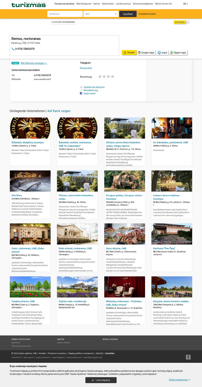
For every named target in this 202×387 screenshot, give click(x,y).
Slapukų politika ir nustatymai (81, 353)
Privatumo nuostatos (57, 353)
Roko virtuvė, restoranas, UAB (75, 248)
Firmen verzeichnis (64, 3)
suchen (128, 14)
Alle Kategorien (83, 3)
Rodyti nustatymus (179, 380)
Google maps (146, 52)
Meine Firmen (163, 3)
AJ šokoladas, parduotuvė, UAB (170, 142)
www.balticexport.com (93, 357)
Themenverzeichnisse (21, 346)
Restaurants (86, 68)
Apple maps (178, 52)
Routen (67, 343)
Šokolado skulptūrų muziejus (28, 142)
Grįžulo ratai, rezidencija (72, 301)
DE (185, 3)
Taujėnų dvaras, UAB (23, 301)
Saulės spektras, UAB (27, 353)
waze (162, 53)
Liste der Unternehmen (63, 22)
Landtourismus (123, 3)
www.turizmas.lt (43, 357)
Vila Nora (17, 195)
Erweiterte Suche (147, 14)
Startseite (15, 343)
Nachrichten (108, 3)
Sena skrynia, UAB (116, 248)
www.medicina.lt (74, 357)
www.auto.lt (29, 357)
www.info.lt (16, 357)
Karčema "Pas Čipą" (164, 248)
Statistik (99, 353)
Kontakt (42, 353)
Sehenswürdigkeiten (143, 3)
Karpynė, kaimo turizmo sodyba (171, 301)
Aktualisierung (89, 90)
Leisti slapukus (101, 380)
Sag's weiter (88, 93)
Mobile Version (110, 339)
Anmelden (110, 353)
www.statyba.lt (58, 357)
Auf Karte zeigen (58, 111)
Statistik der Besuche (92, 87)
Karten (97, 3)
